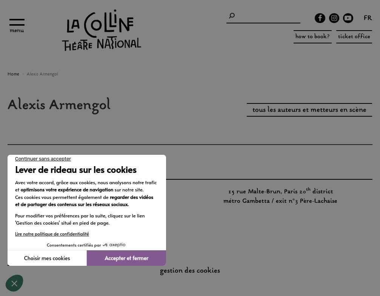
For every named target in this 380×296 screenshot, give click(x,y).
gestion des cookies (190, 271)
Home (13, 74)
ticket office (354, 36)
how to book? (312, 36)
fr (368, 19)
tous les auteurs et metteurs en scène (309, 110)
